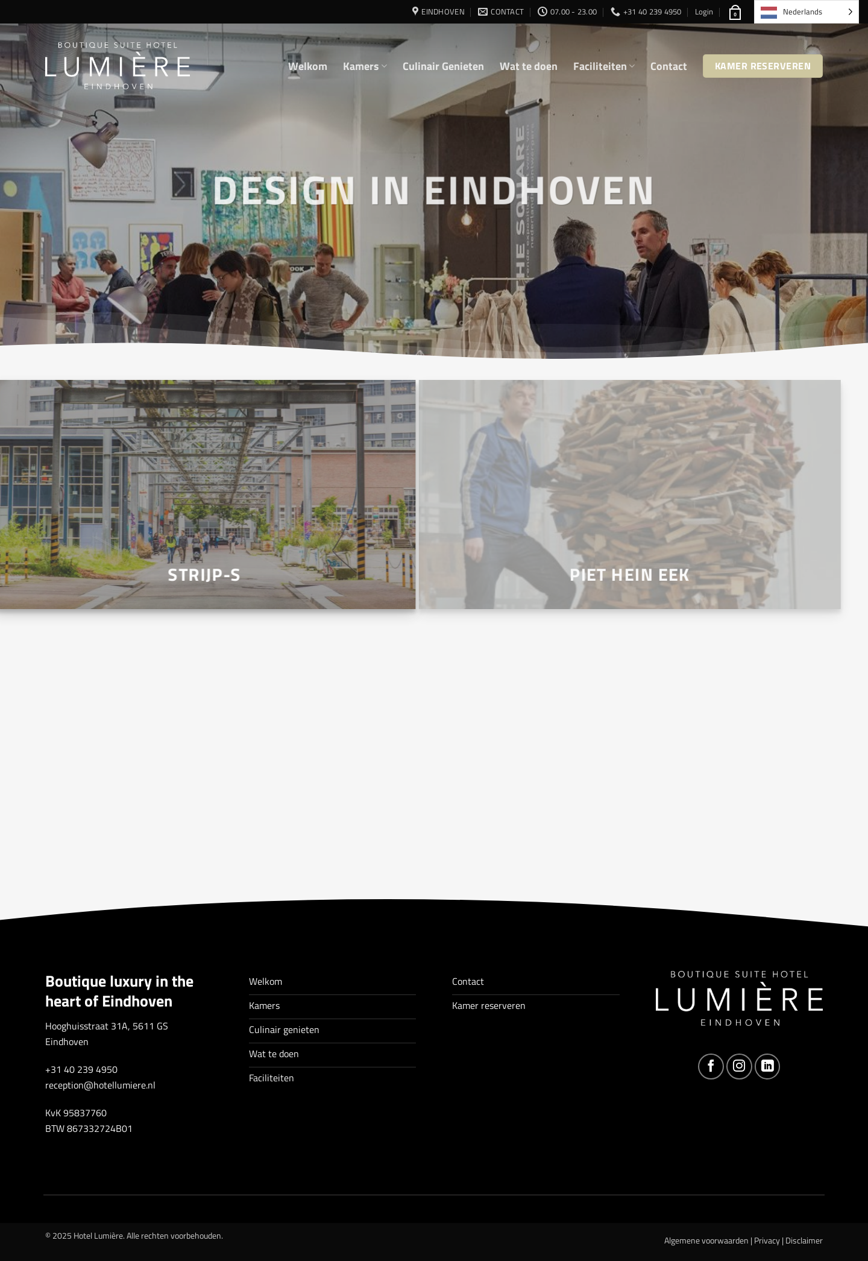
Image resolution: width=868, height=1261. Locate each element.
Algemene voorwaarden (706, 1240)
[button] (704, 11)
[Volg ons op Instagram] (739, 1066)
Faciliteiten (604, 66)
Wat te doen (529, 66)
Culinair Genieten (443, 66)
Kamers (365, 66)
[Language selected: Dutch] (806, 12)
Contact (668, 66)
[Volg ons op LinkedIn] (768, 1066)
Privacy (767, 1240)
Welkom (307, 66)
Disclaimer (804, 1240)
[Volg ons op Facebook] (711, 1066)
